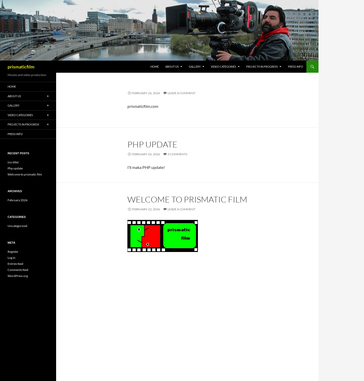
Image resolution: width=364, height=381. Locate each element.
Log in (11, 258)
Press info (295, 66)
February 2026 (18, 200)
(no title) (13, 162)
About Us (172, 66)
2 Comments (177, 154)
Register (13, 251)
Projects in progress (262, 66)
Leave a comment (181, 93)
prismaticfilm (21, 66)
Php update (152, 144)
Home (154, 66)
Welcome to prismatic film (187, 199)
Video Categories (223, 66)
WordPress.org (18, 276)
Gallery (195, 66)
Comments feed (18, 270)
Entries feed (15, 264)
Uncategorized (17, 226)
